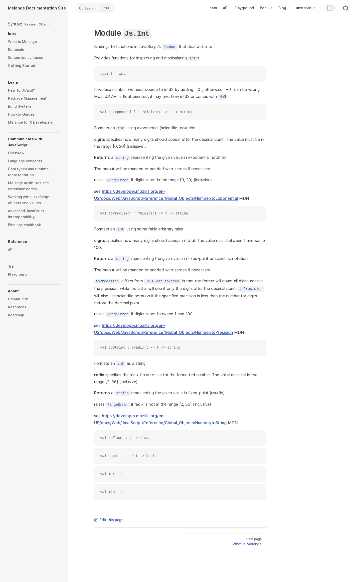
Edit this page (109, 520)
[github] (345, 7)
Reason (30, 24)
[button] (34, 34)
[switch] (330, 8)
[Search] (95, 8)
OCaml (44, 24)
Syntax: (15, 23)
